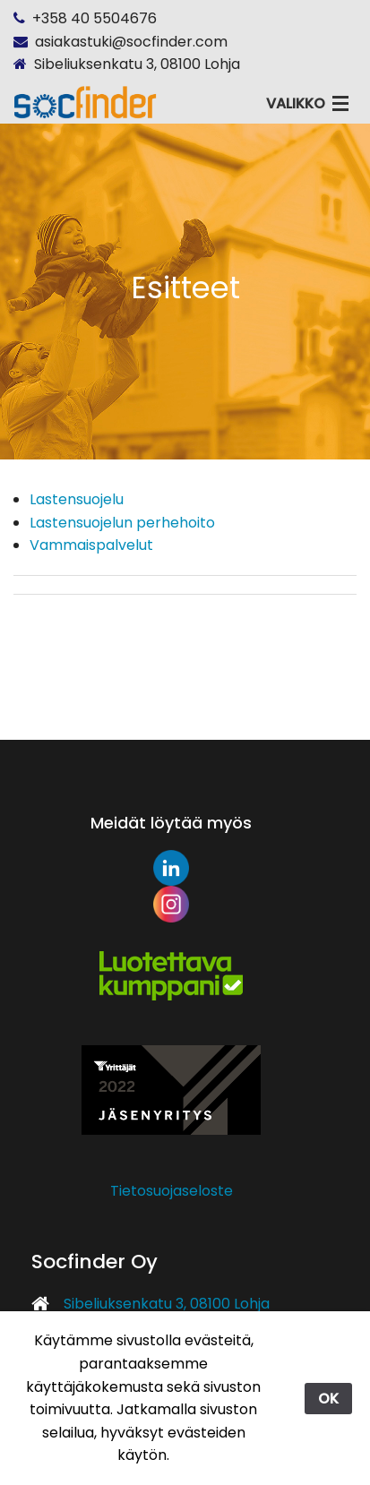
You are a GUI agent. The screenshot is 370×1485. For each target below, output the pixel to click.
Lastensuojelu (77, 499)
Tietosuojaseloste (171, 1190)
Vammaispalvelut (91, 545)
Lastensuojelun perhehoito (122, 522)
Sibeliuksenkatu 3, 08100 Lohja (167, 1303)
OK (328, 1398)
